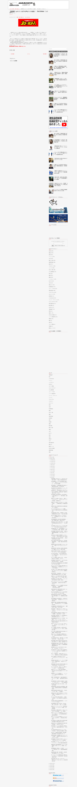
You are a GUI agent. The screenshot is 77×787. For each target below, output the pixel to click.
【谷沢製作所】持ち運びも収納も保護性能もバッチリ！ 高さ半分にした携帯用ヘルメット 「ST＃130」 (59, 651)
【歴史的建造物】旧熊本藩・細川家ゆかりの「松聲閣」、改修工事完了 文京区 (59, 613)
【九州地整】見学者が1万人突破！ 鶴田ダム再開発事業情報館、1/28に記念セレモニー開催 (59, 532)
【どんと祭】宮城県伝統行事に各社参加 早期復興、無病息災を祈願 (59, 632)
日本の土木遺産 (52, 314)
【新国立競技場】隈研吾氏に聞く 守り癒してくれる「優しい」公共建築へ (59, 691)
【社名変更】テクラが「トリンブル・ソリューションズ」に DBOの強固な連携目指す (59, 742)
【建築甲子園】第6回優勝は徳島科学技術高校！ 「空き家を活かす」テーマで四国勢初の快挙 (59, 603)
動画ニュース (51, 328)
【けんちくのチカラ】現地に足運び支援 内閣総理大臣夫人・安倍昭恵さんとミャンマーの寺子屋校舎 (59, 566)
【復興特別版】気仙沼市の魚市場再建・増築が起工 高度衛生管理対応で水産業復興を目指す (59, 687)
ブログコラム (51, 292)
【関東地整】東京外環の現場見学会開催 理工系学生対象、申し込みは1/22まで (59, 665)
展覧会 (50, 318)
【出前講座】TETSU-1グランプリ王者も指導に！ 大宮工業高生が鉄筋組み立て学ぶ (59, 526)
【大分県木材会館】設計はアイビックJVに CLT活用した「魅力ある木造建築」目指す (59, 730)
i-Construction (51, 298)
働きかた (18, 8)
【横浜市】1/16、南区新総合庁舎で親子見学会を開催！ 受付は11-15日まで (59, 724)
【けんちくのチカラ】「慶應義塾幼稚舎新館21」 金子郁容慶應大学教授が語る (60, 98)
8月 (52, 466)
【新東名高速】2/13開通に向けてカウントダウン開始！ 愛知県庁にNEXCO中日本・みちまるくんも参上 (59, 736)
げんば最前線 (51, 271)
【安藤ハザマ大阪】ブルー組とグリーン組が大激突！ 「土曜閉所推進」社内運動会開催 (59, 503)
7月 (52, 467)
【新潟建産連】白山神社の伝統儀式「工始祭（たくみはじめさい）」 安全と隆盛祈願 (59, 682)
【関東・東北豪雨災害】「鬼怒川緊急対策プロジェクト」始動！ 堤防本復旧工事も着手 (59, 678)
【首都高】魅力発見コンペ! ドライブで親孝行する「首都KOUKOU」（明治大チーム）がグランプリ (59, 661)
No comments (27, 17)
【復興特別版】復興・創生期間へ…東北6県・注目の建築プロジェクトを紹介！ (59, 753)
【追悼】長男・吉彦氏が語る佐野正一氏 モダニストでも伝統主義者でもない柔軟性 (60, 178)
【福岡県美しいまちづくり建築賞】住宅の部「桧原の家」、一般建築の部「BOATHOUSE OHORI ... (59, 586)
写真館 (50, 326)
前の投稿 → (45, 53)
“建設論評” (51, 309)
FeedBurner (60, 245)
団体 (50, 254)
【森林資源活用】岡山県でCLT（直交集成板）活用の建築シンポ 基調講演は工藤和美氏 (59, 595)
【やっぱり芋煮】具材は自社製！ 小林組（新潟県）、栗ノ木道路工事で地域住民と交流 (59, 698)
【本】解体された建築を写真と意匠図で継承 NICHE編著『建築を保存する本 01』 (59, 721)
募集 (50, 275)
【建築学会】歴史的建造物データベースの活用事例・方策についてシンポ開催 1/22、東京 (59, 745)
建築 (50, 252)
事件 (50, 320)
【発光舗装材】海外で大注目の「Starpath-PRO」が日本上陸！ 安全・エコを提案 (58, 704)
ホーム (28, 53)
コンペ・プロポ (52, 288)
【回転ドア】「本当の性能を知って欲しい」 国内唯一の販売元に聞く (60, 92)
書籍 (50, 277)
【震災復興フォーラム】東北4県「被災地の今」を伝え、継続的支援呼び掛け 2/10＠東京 (59, 727)
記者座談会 (51, 286)
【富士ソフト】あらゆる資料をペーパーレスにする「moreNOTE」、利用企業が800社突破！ (59, 717)
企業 (50, 250)
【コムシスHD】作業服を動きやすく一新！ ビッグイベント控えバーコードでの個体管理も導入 (60, 111)
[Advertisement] (53, 4)
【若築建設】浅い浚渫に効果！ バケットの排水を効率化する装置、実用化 (59, 579)
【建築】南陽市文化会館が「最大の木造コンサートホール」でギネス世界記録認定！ (59, 551)
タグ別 (57, 51)
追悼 (50, 322)
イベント (50, 256)
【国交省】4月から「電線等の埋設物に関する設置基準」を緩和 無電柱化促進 (61, 73)
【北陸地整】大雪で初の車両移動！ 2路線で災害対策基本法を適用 (59, 538)
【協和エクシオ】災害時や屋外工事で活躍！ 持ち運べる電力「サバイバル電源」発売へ (59, 577)
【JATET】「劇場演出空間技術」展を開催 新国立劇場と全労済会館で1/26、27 (59, 733)
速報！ (50, 313)
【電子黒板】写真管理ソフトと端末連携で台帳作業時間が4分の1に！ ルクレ (59, 616)
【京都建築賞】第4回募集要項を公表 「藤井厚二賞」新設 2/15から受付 (59, 607)
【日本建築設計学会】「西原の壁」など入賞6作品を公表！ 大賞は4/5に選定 (59, 638)
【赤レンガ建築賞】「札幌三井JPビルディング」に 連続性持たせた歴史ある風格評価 (59, 654)
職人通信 (50, 305)
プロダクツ (51, 266)
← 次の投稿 (12, 53)
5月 (52, 471)
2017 (51, 457)
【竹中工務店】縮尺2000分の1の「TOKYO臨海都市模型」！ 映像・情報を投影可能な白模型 (59, 541)
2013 (51, 766)
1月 (52, 477)
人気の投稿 (52, 51)
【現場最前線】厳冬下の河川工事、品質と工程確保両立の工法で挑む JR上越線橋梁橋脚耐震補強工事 (59, 644)
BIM (49, 273)
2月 (52, 475)
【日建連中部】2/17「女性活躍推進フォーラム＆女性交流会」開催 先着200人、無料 (59, 529)
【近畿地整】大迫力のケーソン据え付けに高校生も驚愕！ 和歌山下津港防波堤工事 (59, 479)
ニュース (50, 267)
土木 (50, 258)
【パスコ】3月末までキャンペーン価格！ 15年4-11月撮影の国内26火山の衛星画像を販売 (59, 510)
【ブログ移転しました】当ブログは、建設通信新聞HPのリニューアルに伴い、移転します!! (60, 86)
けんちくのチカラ (52, 301)
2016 (51, 458)
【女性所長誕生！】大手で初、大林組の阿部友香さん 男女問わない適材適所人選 (60, 55)
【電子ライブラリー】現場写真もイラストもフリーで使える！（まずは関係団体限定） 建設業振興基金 (59, 714)
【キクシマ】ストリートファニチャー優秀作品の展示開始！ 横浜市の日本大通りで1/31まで (59, 582)
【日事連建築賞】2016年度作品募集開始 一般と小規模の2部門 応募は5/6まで (59, 520)
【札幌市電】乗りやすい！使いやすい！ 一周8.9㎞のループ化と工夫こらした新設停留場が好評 (59, 760)
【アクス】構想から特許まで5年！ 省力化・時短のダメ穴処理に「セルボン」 (59, 558)
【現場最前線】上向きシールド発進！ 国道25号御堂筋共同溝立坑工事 (60, 80)
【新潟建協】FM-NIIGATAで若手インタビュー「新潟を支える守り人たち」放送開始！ (59, 740)
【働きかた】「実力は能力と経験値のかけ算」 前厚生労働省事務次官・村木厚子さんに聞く (59, 635)
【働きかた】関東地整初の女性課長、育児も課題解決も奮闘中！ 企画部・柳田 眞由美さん (60, 67)
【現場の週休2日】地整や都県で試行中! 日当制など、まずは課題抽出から (59, 590)
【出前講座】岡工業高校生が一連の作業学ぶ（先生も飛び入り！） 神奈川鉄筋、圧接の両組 (59, 495)
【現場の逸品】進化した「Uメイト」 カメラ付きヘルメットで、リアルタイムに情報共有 (61, 147)
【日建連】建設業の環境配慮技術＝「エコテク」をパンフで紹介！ (59, 701)
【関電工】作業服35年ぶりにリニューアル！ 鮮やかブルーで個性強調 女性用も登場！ (61, 172)
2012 (51, 768)
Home (11, 8)
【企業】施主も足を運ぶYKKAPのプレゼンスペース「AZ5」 (60, 159)
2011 (51, 769)
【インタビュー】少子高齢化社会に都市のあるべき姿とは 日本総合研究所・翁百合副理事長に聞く (59, 756)
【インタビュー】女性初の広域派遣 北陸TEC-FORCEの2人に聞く (61, 190)
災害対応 (50, 296)
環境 (50, 311)
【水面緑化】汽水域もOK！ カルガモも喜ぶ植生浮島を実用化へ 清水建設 (59, 561)
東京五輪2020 (51, 303)
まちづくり (51, 294)
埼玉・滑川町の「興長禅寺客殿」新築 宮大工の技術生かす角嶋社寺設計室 (60, 61)
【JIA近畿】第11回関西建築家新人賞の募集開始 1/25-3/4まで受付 (59, 563)
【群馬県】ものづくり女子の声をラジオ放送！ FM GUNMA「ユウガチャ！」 (28, 12)
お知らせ (50, 307)
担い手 (50, 281)
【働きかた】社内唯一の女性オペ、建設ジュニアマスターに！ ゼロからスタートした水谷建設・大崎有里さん (59, 499)
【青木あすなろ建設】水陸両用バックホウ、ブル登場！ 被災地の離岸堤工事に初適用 (59, 536)
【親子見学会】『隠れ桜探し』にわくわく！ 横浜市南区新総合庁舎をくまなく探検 (59, 574)
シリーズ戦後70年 (52, 316)
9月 (52, 464)
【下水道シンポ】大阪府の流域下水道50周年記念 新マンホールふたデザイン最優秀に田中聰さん (59, 570)
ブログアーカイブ (63, 51)
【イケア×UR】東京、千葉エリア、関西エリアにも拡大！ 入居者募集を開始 (59, 667)
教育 (50, 264)
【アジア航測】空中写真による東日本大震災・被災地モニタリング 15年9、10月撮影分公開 (59, 628)
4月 (52, 472)
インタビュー (51, 279)
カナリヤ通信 (51, 324)
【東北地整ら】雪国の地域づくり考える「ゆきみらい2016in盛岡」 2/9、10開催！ (59, 711)
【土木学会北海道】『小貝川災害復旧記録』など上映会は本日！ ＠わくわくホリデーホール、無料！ (59, 554)
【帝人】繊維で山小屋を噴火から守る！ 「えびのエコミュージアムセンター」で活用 (59, 657)
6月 (52, 469)
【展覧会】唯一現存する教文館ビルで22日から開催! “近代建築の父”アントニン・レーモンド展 (59, 694)
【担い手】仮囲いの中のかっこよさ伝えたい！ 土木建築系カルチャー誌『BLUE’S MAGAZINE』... (59, 516)
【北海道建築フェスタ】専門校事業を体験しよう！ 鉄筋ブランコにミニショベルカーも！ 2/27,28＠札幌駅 (59, 482)
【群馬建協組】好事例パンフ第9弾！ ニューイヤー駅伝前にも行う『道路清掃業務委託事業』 (59, 749)
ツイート (11, 14)
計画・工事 (51, 269)
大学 (50, 282)
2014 (51, 765)
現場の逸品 (51, 290)
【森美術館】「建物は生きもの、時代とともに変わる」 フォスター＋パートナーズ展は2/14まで (59, 610)
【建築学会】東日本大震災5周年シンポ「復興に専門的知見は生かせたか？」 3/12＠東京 (59, 523)
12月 (52, 460)
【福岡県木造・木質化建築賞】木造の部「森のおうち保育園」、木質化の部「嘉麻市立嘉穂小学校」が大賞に (59, 492)
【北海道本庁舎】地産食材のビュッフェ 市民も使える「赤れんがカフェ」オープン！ (59, 489)
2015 (51, 763)
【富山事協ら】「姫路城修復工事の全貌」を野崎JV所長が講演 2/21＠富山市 (59, 486)
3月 (52, 474)
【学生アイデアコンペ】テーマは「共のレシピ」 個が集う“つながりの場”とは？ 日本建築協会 (59, 624)
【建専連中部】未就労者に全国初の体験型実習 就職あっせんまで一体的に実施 (59, 549)
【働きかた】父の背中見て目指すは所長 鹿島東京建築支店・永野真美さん (60, 104)
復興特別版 (51, 262)
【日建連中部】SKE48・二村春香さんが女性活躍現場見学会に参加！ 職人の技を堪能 (59, 513)
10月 (52, 463)
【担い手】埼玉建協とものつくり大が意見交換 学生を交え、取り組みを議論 (59, 592)
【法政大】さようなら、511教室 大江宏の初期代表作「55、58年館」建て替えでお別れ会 (61, 184)
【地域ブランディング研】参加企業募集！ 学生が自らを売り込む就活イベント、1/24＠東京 (59, 670)
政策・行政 (14, 8)
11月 (52, 461)
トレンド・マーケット (53, 299)
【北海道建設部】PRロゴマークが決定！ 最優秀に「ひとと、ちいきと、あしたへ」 (59, 619)
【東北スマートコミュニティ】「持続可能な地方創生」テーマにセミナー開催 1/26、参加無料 (59, 707)
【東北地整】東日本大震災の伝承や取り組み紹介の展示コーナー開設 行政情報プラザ (59, 641)
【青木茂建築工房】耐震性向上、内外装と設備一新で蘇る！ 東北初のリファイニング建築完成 (59, 599)
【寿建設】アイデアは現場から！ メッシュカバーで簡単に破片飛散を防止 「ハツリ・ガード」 (59, 674)
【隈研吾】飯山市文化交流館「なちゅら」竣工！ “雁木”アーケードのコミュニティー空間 (59, 545)
